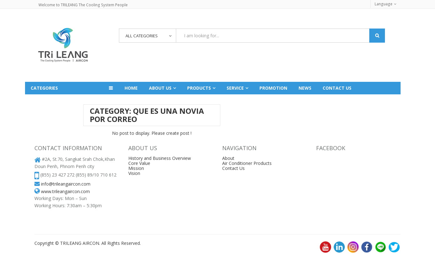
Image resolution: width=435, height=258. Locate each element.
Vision (134, 173)
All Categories (143, 36)
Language (383, 4)
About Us (160, 88)
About (228, 158)
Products (199, 88)
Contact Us (233, 168)
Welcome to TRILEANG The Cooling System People (82, 5)
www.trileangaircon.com (65, 191)
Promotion (273, 88)
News (305, 88)
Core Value (139, 163)
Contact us (337, 88)
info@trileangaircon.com (65, 184)
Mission (136, 168)
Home (131, 88)
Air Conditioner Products (247, 163)
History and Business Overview (159, 158)
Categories (44, 88)
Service (235, 88)
